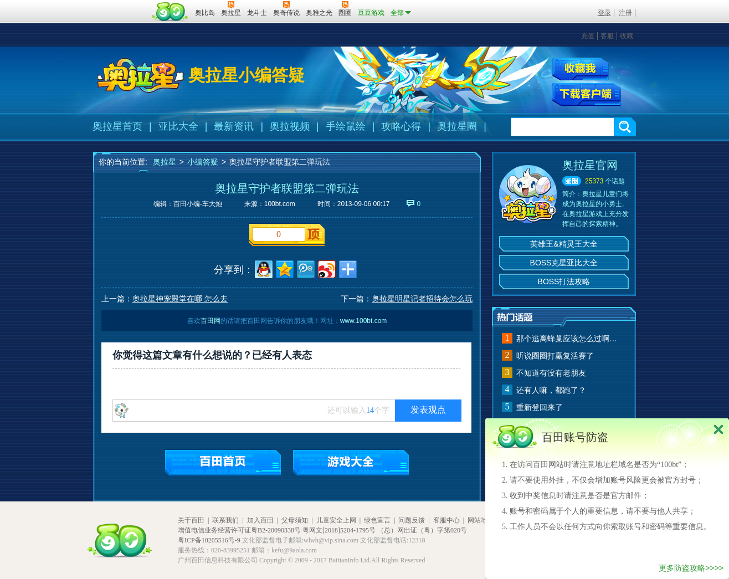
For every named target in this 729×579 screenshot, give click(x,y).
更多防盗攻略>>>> (691, 567)
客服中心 (446, 520)
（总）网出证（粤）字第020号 (422, 530)
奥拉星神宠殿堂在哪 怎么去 (180, 298)
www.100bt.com (363, 321)
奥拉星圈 (457, 126)
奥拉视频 (290, 126)
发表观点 (428, 409)
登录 (604, 13)
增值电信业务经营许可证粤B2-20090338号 (239, 530)
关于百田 (191, 520)
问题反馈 (411, 520)
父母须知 (294, 520)
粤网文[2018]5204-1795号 (339, 530)
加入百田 (260, 520)
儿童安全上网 (336, 520)
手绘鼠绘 (346, 126)
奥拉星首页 (117, 126)
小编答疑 (202, 161)
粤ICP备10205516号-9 (209, 540)
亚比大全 (178, 126)
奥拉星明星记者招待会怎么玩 (422, 298)
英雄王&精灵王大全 (563, 243)
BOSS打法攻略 (564, 281)
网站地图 (481, 520)
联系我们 (225, 520)
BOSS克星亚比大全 (564, 262)
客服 (607, 36)
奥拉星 (164, 161)
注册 (625, 13)
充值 (587, 36)
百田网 (170, 11)
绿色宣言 (377, 520)
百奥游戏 (120, 5)
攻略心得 (401, 126)
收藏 (626, 36)
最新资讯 (234, 126)
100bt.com (279, 204)
